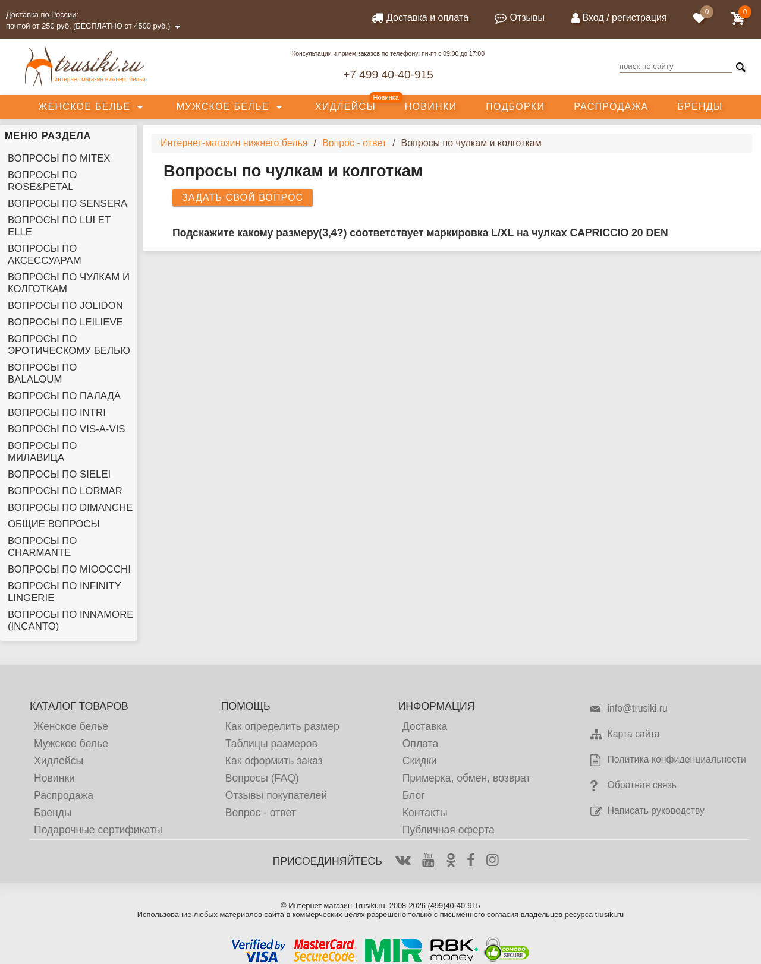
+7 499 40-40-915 (388, 74)
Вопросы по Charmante (42, 546)
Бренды (699, 107)
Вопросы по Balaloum (42, 373)
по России (59, 14)
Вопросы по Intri (57, 412)
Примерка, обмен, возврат (466, 778)
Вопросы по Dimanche (70, 507)
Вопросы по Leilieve (65, 322)
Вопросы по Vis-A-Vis (66, 429)
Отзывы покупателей (276, 795)
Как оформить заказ (274, 761)
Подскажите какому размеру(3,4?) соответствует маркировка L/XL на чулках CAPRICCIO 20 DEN (420, 233)
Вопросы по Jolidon (65, 305)
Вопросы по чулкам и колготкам (69, 283)
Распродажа (611, 107)
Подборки (515, 107)
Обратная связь (633, 786)
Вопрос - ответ (260, 812)
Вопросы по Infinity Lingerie (64, 591)
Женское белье (84, 107)
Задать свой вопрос (242, 197)
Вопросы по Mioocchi (69, 569)
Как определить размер (282, 726)
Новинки (431, 107)
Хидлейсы (345, 107)
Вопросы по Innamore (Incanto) (70, 620)
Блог (413, 795)
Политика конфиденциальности (667, 760)
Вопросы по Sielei (59, 474)
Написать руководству (646, 811)
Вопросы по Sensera (67, 203)
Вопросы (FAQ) (262, 778)
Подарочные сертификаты (98, 830)
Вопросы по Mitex (59, 158)
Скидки (419, 761)
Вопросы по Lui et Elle (59, 226)
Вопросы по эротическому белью (69, 344)
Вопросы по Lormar (65, 491)
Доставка (425, 726)
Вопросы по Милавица (42, 451)
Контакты (425, 812)
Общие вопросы (53, 524)
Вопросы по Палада (64, 396)
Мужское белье (223, 107)
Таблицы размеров (271, 744)
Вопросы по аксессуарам (44, 254)
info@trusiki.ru (628, 709)
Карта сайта (624, 735)
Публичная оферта (448, 830)
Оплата (420, 744)
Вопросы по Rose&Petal (42, 180)
